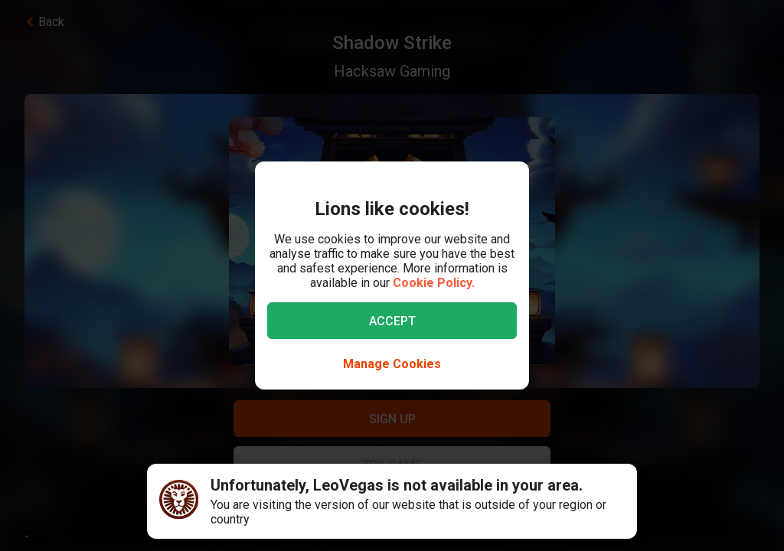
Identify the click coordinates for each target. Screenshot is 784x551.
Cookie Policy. (434, 283)
